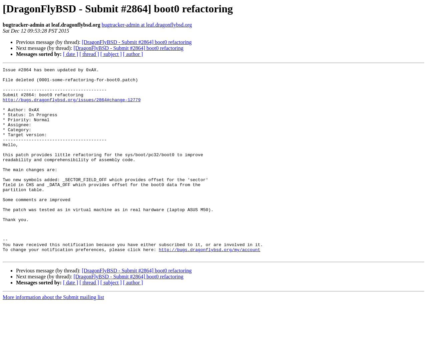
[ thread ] (89, 54)
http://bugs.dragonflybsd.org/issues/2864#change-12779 (71, 107)
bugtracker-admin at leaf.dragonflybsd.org (147, 25)
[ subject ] (111, 54)
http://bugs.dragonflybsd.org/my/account (209, 286)
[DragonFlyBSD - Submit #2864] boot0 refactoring (136, 42)
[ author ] (133, 54)
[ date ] (70, 54)
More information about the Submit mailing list (53, 335)
